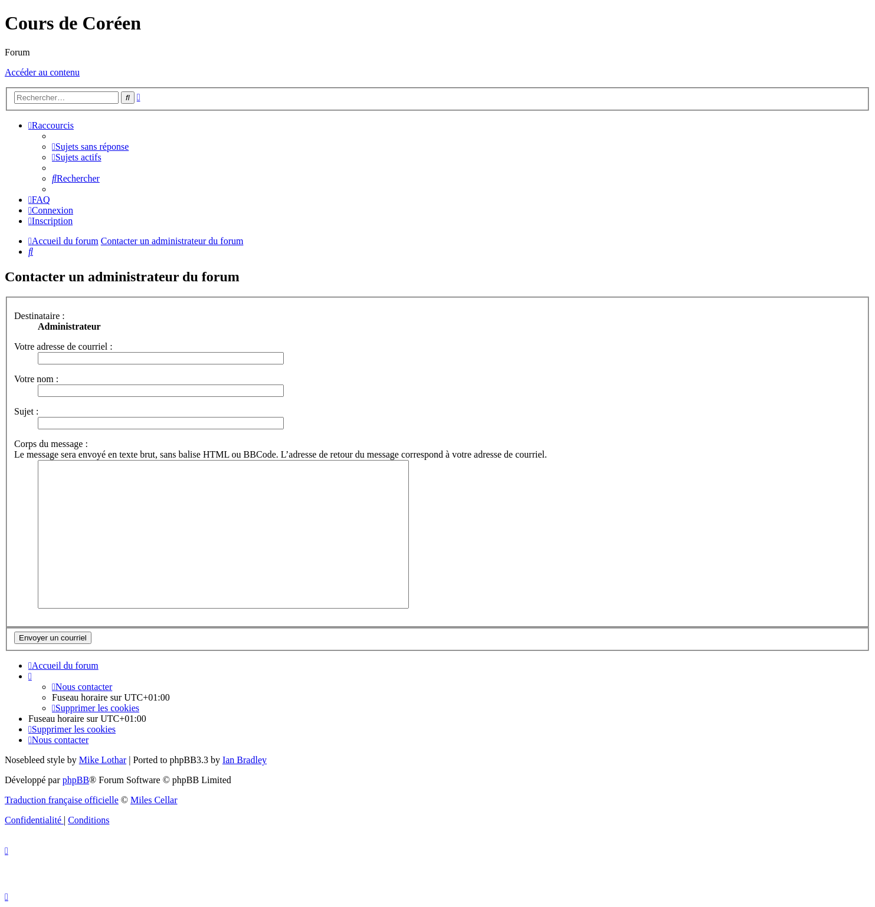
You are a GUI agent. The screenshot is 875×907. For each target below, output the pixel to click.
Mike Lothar (102, 760)
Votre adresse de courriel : (63, 346)
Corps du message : (51, 444)
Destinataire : (39, 316)
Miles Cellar (154, 800)
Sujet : (26, 411)
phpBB (76, 780)
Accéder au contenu (42, 72)
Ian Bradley (244, 760)
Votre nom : (36, 379)
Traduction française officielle (62, 800)
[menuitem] (90, 147)
